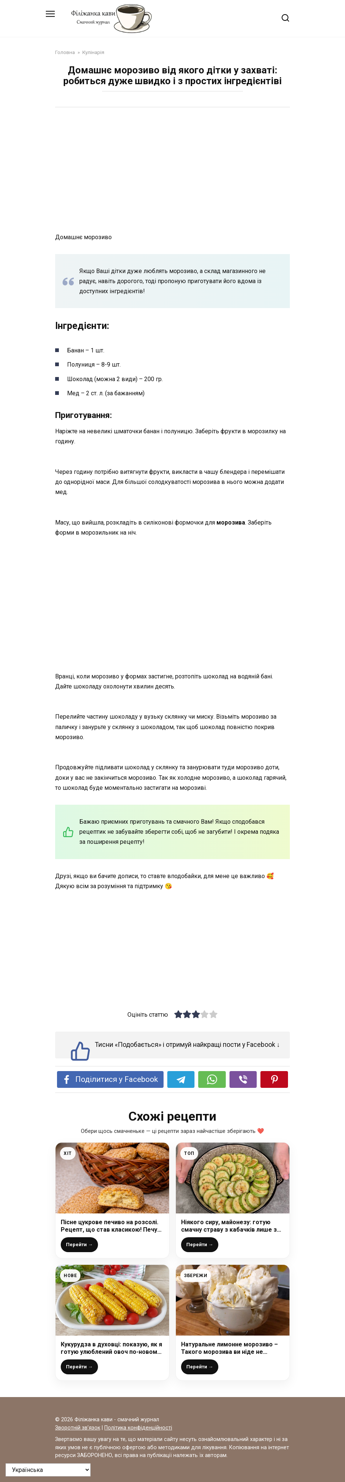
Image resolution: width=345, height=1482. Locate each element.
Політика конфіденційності (138, 1428)
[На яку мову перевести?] (48, 1469)
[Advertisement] (172, 171)
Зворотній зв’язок (77, 1428)
